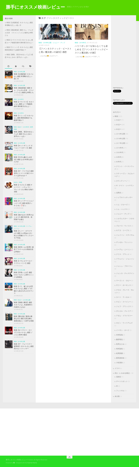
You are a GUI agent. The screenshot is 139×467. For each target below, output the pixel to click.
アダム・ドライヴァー (124, 316)
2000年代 (119, 152)
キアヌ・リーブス (122, 230)
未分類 (117, 396)
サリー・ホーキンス (123, 285)
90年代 (118, 157)
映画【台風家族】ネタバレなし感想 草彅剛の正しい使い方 (24, 76)
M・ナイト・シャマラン (125, 185)
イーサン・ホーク (122, 330)
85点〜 (118, 125)
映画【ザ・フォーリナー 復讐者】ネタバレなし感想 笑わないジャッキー (24, 346)
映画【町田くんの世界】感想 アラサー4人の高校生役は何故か (24, 249)
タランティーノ (122, 181)
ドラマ (117, 368)
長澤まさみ (120, 344)
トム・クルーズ (122, 205)
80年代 (118, 162)
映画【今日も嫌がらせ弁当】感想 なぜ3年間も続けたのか (23, 159)
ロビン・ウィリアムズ (124, 323)
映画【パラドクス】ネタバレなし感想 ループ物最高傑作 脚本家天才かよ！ (24, 104)
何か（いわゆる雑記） (123, 373)
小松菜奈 (119, 363)
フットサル (120, 391)
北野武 (118, 193)
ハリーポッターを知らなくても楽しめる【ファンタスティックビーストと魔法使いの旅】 (91, 49)
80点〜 (20, 127)
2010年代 (82, 43)
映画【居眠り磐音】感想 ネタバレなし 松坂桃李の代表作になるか (23, 304)
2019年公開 (21, 71)
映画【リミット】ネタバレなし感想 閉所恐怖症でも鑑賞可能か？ (24, 118)
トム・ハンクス (122, 209)
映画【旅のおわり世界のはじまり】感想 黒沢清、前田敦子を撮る (24, 217)
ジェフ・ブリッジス (123, 306)
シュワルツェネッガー (124, 197)
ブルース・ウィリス (123, 226)
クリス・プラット (122, 254)
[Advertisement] (126, 51)
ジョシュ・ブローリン (124, 266)
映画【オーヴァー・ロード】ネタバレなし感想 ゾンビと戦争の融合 (23, 332)
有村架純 (119, 349)
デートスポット (122, 381)
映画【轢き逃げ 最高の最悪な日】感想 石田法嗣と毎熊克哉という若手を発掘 (24, 318)
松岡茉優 (119, 353)
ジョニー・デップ (59, 43)
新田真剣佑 (120, 358)
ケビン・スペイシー (123, 302)
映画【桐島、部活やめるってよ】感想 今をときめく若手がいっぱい (24, 134)
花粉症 (118, 377)
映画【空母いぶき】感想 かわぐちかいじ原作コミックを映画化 (24, 274)
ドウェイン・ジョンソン (125, 259)
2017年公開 (120, 143)
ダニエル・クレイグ (123, 311)
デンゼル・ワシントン (124, 242)
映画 (40, 43)
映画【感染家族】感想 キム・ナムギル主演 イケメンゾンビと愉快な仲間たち (19, 32)
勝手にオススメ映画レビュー (35, 7)
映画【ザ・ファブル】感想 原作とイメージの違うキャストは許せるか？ (24, 173)
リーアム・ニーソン (123, 249)
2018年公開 (47, 43)
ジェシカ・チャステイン (125, 273)
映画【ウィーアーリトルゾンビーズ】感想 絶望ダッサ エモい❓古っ (24, 203)
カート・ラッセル (122, 297)
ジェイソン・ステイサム (125, 235)
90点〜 (16, 182)
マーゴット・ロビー (123, 281)
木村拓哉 (119, 335)
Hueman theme (32, 463)
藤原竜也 (119, 339)
